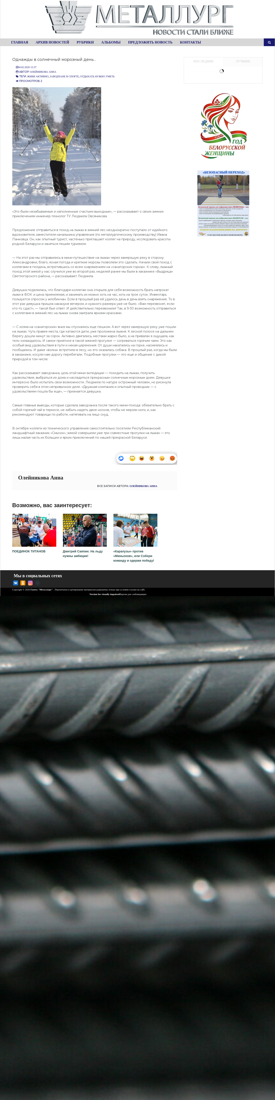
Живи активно (38, 76)
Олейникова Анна (43, 71)
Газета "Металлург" (42, 589)
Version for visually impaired (103, 594)
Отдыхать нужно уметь (97, 76)
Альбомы (111, 42)
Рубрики (85, 42)
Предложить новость (150, 42)
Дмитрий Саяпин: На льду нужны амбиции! (85, 551)
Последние (203, 61)
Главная (19, 42)
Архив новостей (52, 42)
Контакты (190, 42)
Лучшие (243, 61)
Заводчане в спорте (64, 76)
